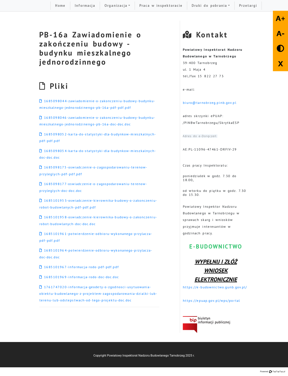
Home (60, 5)
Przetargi (248, 5)
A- (280, 33)
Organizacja (115, 5)
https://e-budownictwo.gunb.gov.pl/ (215, 287)
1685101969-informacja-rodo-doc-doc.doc (79, 277)
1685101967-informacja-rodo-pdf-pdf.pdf (79, 267)
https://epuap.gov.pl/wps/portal (211, 300)
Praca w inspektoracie (160, 5)
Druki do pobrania (209, 5)
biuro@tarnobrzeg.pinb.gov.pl (209, 102)
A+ (280, 18)
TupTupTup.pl (279, 371)
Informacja (85, 5)
